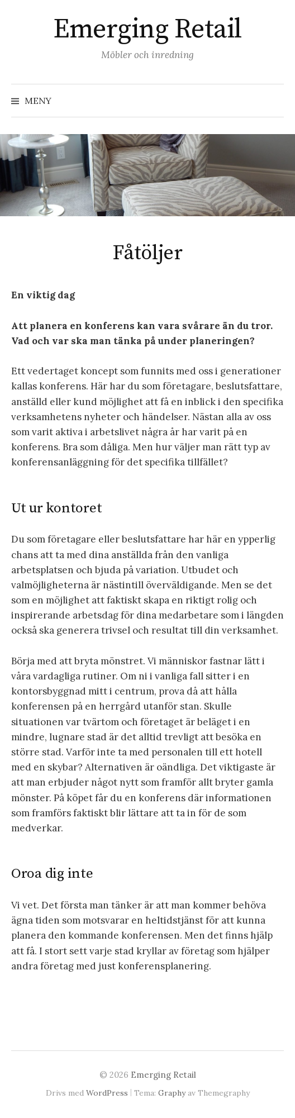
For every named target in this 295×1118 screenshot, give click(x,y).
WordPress (107, 1093)
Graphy (171, 1093)
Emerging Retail (147, 29)
